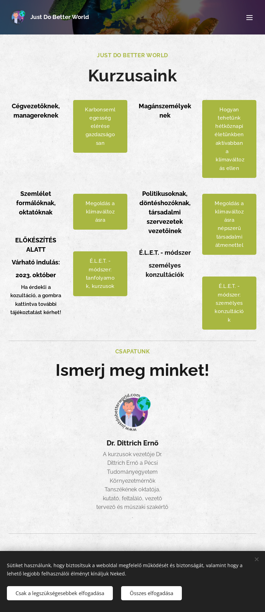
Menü (249, 17)
